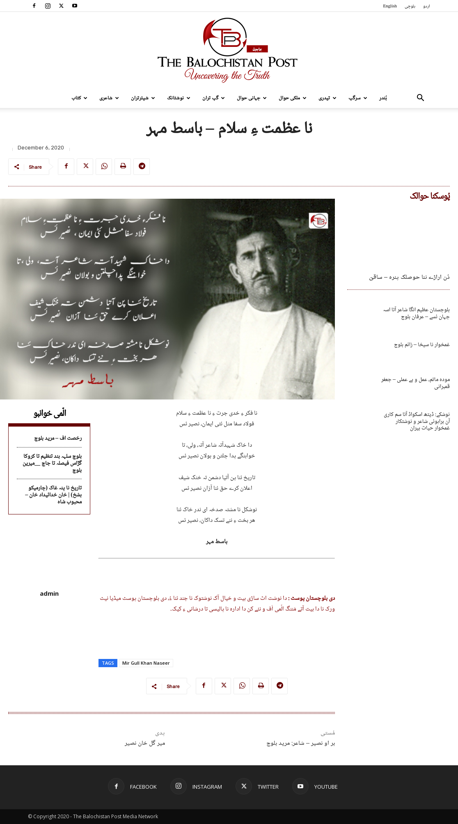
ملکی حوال (293, 98)
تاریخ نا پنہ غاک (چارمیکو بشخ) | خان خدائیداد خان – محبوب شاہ (53, 495)
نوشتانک (178, 98)
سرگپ (357, 98)
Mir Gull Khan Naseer (146, 663)
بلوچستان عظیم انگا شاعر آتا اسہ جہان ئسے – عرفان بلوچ (416, 313)
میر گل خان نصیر (145, 743)
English (390, 6)
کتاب (79, 98)
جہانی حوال (252, 98)
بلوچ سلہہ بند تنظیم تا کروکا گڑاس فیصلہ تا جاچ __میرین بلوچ (52, 463)
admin (49, 593)
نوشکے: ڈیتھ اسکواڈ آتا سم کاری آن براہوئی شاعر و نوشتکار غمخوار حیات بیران (417, 422)
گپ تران (213, 98)
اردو (426, 6)
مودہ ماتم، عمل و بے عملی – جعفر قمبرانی (415, 383)
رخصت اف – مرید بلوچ (58, 438)
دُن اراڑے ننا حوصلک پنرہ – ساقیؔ (409, 277)
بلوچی (410, 6)
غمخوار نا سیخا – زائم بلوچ (422, 345)
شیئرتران (143, 98)
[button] (420, 99)
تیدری (327, 98)
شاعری (109, 98)
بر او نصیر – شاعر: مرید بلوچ (300, 743)
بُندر (383, 98)
